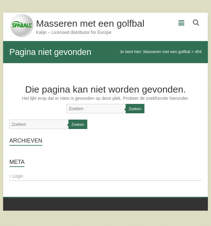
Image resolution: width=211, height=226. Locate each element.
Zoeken (135, 109)
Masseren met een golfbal (90, 23)
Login (18, 176)
